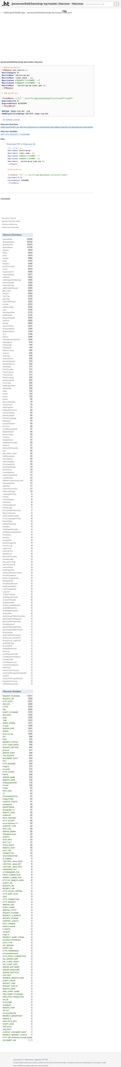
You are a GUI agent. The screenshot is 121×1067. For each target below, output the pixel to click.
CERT (18, 896)
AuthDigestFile (18, 570)
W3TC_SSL (18, 829)
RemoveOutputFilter (18, 578)
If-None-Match (18, 845)
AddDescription (18, 456)
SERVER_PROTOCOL (18, 972)
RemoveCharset (18, 513)
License (16, 120)
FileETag (18, 296)
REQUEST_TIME (18, 983)
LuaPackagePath (18, 589)
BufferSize (18, 667)
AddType (23, 127)
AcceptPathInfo (18, 423)
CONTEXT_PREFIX (18, 801)
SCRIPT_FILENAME (18, 712)
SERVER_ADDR (18, 753)
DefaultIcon (18, 469)
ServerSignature (18, 361)
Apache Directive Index (11, 221)
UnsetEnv (18, 526)
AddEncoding (18, 307)
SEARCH (18, 837)
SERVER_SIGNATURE (18, 969)
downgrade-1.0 (18, 810)
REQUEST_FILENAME (20, 134)
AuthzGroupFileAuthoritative (18, 616)
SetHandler (18, 388)
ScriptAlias (18, 540)
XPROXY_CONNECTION (18, 877)
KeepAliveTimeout (18, 681)
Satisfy (18, 323)
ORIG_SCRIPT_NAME (18, 991)
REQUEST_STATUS (18, 986)
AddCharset (18, 315)
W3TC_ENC (18, 791)
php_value (18, 290)
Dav (18, 450)
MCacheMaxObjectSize (18, 627)
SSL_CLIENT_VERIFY (18, 961)
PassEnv (18, 537)
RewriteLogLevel (18, 543)
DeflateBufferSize (18, 648)
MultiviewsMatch (18, 586)
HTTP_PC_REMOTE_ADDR (18, 880)
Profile (18, 788)
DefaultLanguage (18, 418)
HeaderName (18, 440)
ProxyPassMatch (18, 575)
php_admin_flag (18, 562)
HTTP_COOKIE (18, 772)
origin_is (18, 934)
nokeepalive (18, 804)
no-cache (18, 769)
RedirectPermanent (18, 448)
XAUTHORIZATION (18, 856)
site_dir (18, 999)
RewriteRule (88, 127)
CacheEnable (18, 659)
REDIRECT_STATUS (18, 742)
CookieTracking (18, 594)
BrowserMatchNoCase (18, 510)
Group (18, 396)
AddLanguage (18, 461)
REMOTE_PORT (18, 1007)
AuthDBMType (18, 643)
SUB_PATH (18, 1029)
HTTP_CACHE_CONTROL (18, 891)
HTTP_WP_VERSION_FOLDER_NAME (18, 1038)
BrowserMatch (18, 328)
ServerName (18, 459)
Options (18, 250)
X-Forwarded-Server (18, 953)
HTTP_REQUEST (18, 902)
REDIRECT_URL (18, 888)
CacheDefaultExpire (18, 665)
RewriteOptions (18, 364)
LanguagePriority (18, 494)
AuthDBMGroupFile (18, 610)
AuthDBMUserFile (18, 608)
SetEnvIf (18, 320)
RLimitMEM (18, 646)
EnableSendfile (18, 602)
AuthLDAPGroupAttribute (18, 678)
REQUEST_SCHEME (18, 918)
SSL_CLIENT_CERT (18, 964)
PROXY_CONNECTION (18, 875)
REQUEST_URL (18, 885)
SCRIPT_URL (18, 883)
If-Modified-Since (18, 834)
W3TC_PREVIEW (18, 818)
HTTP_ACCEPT (18, 820)
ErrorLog (18, 651)
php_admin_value (18, 453)
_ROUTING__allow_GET (18, 864)
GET (18, 736)
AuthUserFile (18, 358)
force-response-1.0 (18, 823)
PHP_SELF (18, 975)
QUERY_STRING (18, 723)
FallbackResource (18, 410)
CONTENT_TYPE (18, 826)
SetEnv (18, 337)
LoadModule (18, 478)
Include (18, 304)
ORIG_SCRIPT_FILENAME (18, 994)
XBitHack (18, 486)
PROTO (18, 774)
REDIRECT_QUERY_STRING (18, 937)
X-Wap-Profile (18, 799)
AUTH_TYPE (18, 942)
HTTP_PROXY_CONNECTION (18, 956)
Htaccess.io (18, 1060)
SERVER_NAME (18, 777)
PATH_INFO (18, 839)
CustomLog (18, 545)
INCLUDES (18, 715)
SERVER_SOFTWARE (18, 967)
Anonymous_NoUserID (18, 638)
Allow (18, 253)
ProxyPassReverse (18, 583)
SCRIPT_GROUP (18, 980)
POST (18, 739)
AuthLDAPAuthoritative (18, 635)
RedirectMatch (18, 331)
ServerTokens (18, 326)
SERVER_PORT (18, 728)
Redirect (18, 263)
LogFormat (18, 548)
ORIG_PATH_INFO (18, 1021)
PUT (18, 761)
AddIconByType (18, 491)
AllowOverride (18, 377)
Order (18, 261)
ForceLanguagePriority (18, 518)
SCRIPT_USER (18, 1024)
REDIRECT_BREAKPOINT (18, 1016)
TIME (18, 720)
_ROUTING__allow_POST (18, 866)
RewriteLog (18, 553)
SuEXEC (18, 675)
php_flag (18, 299)
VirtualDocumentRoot (18, 339)
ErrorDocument (18, 266)
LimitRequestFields (18, 654)
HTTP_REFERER (18, 763)
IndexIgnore (18, 342)
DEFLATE (5, 134)
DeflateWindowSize (18, 684)
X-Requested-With (18, 782)
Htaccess (29, 1060)
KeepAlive (18, 421)
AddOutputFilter (18, 385)
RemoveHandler (18, 402)
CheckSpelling (18, 472)
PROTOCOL (18, 1026)
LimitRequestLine (18, 662)
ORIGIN (18, 731)
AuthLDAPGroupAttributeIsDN (18, 673)
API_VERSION (18, 945)
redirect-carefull (18, 926)
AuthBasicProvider (18, 442)
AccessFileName (18, 600)
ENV (18, 709)
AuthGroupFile (18, 380)
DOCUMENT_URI (17, 1040)
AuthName (18, 347)
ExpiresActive (32, 127)
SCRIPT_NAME (18, 907)
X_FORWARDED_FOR (18, 872)
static (18, 717)
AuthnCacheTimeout (18, 670)
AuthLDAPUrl (18, 551)
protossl (18, 750)
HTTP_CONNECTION (18, 899)
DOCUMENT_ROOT (18, 758)
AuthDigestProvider (18, 529)
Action (18, 394)
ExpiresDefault (44, 127)
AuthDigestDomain (18, 597)
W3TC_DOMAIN (18, 923)
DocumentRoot (18, 464)
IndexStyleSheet (18, 467)
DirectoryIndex (18, 282)
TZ (18, 793)
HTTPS (18, 707)
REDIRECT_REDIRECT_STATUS (18, 1035)
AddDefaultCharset (18, 288)
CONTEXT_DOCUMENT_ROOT (18, 1032)
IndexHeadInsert (18, 505)
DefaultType (18, 507)
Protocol (18, 426)
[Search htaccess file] (98, 4)
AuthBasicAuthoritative (18, 532)
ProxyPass (18, 535)
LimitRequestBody (18, 429)
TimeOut (18, 437)
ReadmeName (18, 431)
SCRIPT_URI (18, 948)
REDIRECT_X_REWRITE (18, 915)
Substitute (18, 502)
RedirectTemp (18, 350)
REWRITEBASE (18, 807)
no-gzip (18, 725)
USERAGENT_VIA (18, 869)
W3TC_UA (18, 842)
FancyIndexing (18, 412)
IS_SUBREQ (18, 858)
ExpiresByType (18, 285)
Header (18, 258)
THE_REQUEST (18, 755)
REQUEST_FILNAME (18, 913)
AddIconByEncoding (18, 516)
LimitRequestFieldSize (18, 657)
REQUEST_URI (18, 698)
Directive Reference (9, 224)
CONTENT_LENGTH (18, 921)
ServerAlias (18, 613)
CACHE (18, 785)
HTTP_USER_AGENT (18, 744)
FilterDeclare (18, 375)
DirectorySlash (18, 415)
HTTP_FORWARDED (18, 951)
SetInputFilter (18, 581)
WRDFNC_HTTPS (18, 910)
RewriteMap (18, 521)
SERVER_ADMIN (18, 831)
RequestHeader (18, 318)
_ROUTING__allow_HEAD (18, 861)
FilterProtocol (18, 372)
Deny (18, 255)
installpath (18, 1005)
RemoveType (18, 434)
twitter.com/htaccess (10, 227)
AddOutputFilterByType (14, 12)
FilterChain (18, 366)
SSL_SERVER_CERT (18, 959)
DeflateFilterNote (18, 524)
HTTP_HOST (18, 701)
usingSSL (18, 932)
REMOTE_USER (18, 812)
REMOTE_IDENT (18, 988)
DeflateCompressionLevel (18, 480)
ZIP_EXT (18, 1010)
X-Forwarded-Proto (18, 796)
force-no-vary (18, 734)
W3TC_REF (18, 850)
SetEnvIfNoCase (18, 301)
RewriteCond (66, 127)
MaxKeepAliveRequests (18, 619)
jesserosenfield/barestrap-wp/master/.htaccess (49, 12)
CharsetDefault (18, 483)
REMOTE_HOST (18, 847)
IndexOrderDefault (18, 475)
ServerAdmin (18, 567)
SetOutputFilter (18, 312)
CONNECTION (18, 853)
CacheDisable (18, 559)
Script (18, 269)
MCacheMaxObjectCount (18, 629)
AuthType (18, 356)
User (18, 309)
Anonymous (18, 404)
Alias (18, 391)
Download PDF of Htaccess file (21, 144)
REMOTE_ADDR (18, 780)
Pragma (18, 766)
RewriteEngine (77, 127)
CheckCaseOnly (18, 564)
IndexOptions (18, 407)
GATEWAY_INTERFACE (18, 940)
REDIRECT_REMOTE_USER (18, 978)
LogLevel (18, 591)
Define (18, 399)
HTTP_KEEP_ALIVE (18, 894)
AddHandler (18, 345)
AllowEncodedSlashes (18, 605)
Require (18, 293)
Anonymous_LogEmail (18, 640)
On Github (7, 120)
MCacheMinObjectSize (18, 621)
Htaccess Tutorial (9, 218)
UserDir (18, 497)
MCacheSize (18, 632)
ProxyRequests (18, 624)
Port (18, 334)
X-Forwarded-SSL (18, 1013)
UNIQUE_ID (18, 1018)
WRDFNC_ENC (18, 904)
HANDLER (18, 815)
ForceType (18, 383)
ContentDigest (18, 499)
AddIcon (18, 445)
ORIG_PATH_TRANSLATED (18, 997)
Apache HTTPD (41, 1060)
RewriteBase (55, 127)
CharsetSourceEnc (18, 488)
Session (18, 353)
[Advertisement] (60, 36)
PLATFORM (18, 1002)
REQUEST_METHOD (18, 747)
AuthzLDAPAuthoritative (18, 572)
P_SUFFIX (18, 929)
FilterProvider (18, 369)
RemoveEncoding (18, 556)
